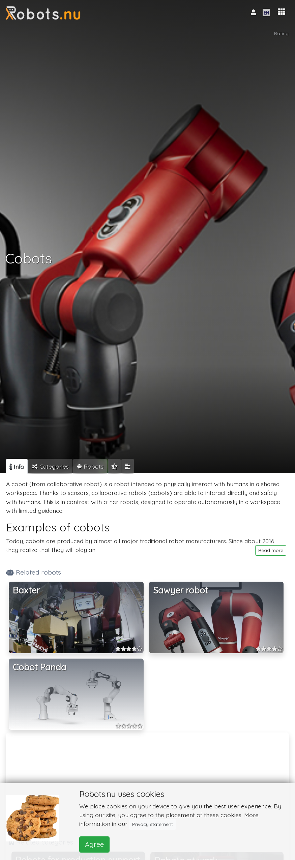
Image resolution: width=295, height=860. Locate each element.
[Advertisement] (148, 782)
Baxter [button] (26, 590)
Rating (281, 33)
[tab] (17, 466)
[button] (281, 12)
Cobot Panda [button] (39, 667)
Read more (270, 550)
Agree (94, 844)
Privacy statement (152, 824)
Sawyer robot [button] (180, 590)
